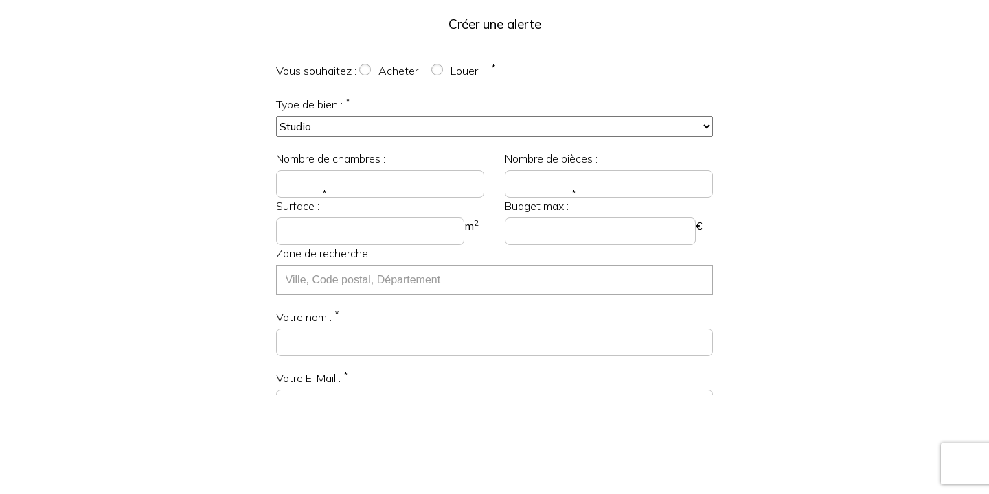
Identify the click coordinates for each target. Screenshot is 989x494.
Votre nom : (304, 317)
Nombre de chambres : (330, 158)
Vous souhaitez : (316, 71)
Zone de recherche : (324, 253)
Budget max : (537, 206)
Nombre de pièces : (551, 158)
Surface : (297, 206)
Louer (464, 71)
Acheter (398, 71)
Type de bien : (309, 104)
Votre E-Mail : (308, 378)
